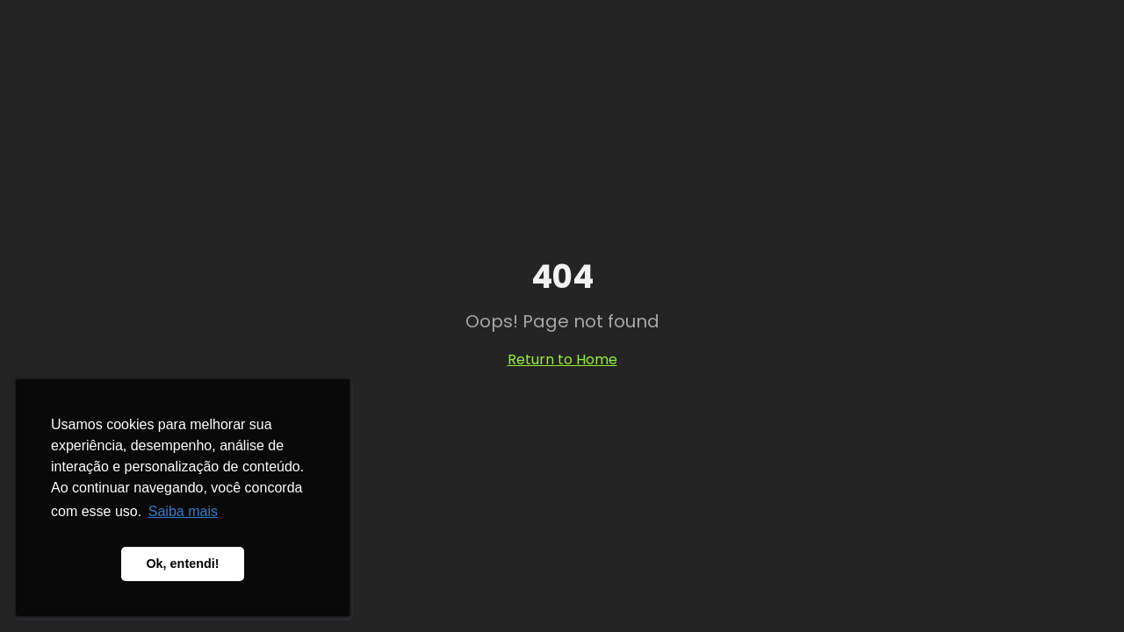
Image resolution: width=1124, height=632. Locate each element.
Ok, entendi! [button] (182, 564)
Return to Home (562, 359)
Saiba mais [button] (183, 511)
